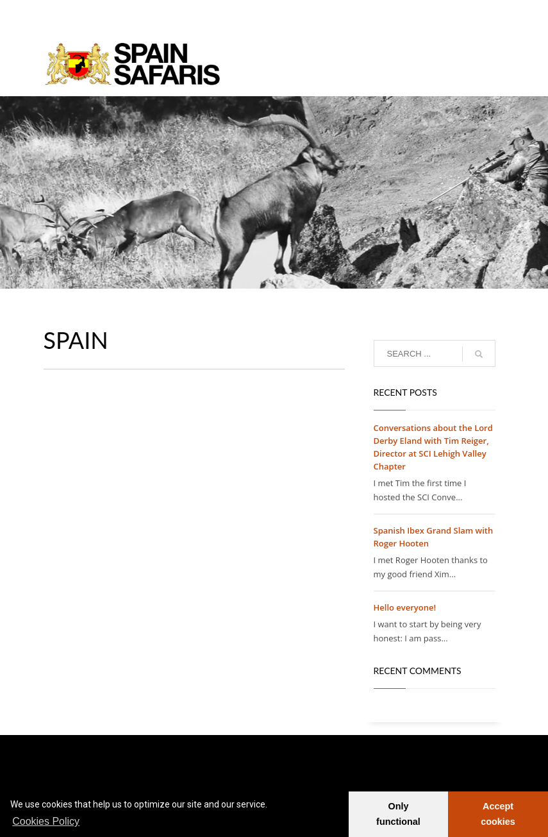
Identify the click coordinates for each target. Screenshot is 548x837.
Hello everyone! (405, 607)
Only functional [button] (398, 814)
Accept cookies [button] (498, 814)
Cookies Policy (45, 821)
